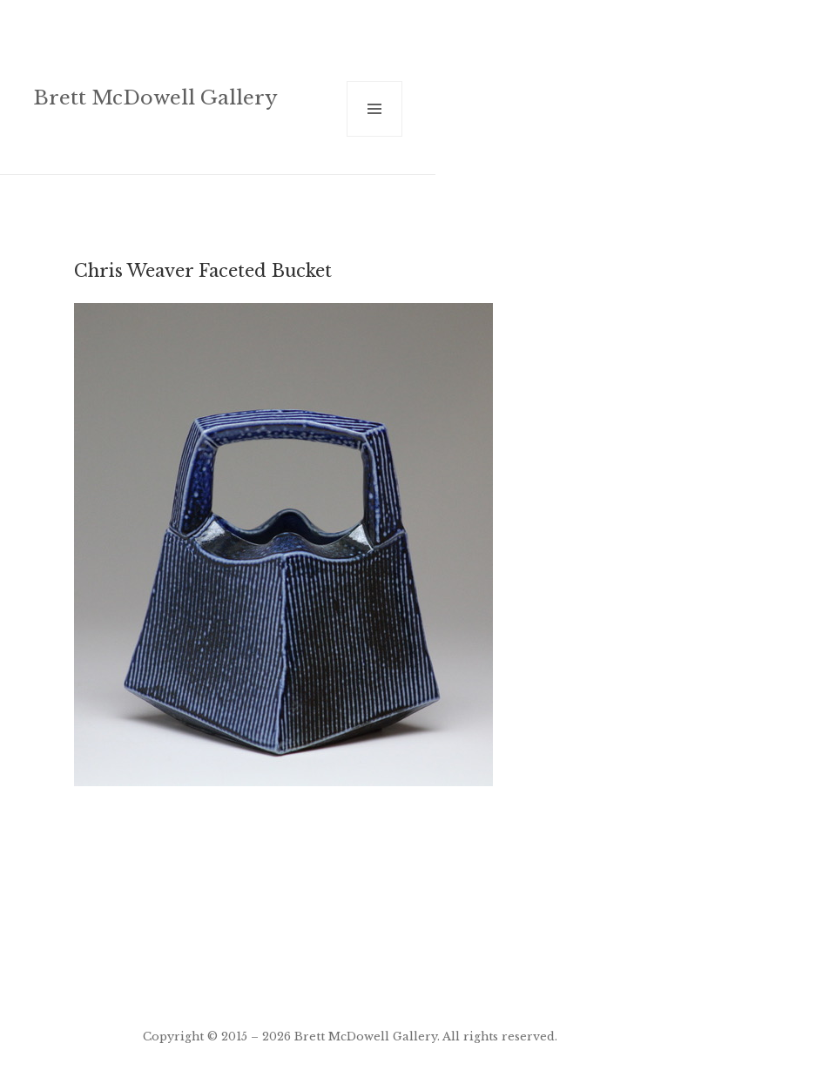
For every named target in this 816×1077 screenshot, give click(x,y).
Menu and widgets (374, 136)
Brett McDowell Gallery (155, 97)
